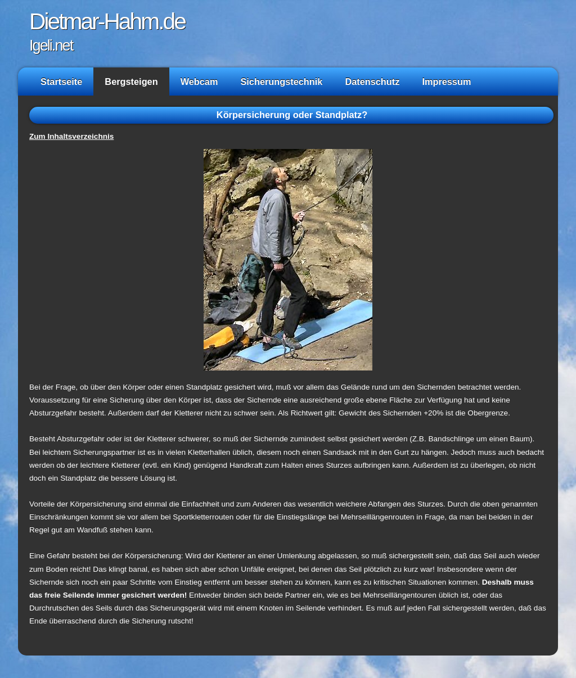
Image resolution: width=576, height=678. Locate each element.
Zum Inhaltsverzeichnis (71, 136)
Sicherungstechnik (281, 81)
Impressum (446, 81)
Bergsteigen (131, 81)
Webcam (199, 81)
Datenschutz (372, 81)
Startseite (61, 81)
